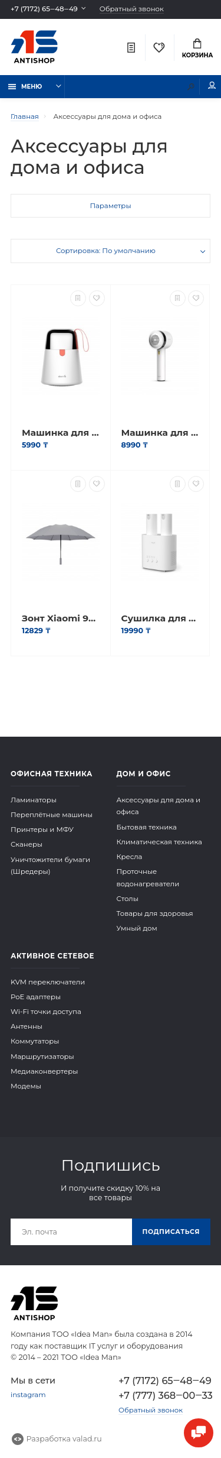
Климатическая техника (159, 842)
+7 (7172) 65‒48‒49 (44, 9)
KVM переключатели (48, 982)
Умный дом (137, 928)
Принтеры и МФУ (42, 829)
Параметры (110, 206)
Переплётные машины (52, 815)
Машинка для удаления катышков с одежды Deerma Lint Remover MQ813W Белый (160, 432)
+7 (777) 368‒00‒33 (164, 1395)
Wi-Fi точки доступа (46, 1011)
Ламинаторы (34, 800)
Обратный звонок (132, 9)
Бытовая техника (147, 827)
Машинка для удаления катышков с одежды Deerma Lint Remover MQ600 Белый (61, 432)
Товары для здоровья (155, 913)
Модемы (26, 1086)
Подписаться (171, 1232)
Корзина (197, 48)
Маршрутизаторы (42, 1056)
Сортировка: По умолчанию (106, 251)
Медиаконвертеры (44, 1071)
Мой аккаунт (212, 85)
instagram (28, 1395)
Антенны (26, 1026)
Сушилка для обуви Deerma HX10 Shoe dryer (160, 618)
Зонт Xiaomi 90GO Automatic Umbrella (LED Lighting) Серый (61, 618)
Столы (127, 899)
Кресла (130, 857)
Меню (25, 86)
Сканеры (26, 844)
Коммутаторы (35, 1041)
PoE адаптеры (36, 997)
